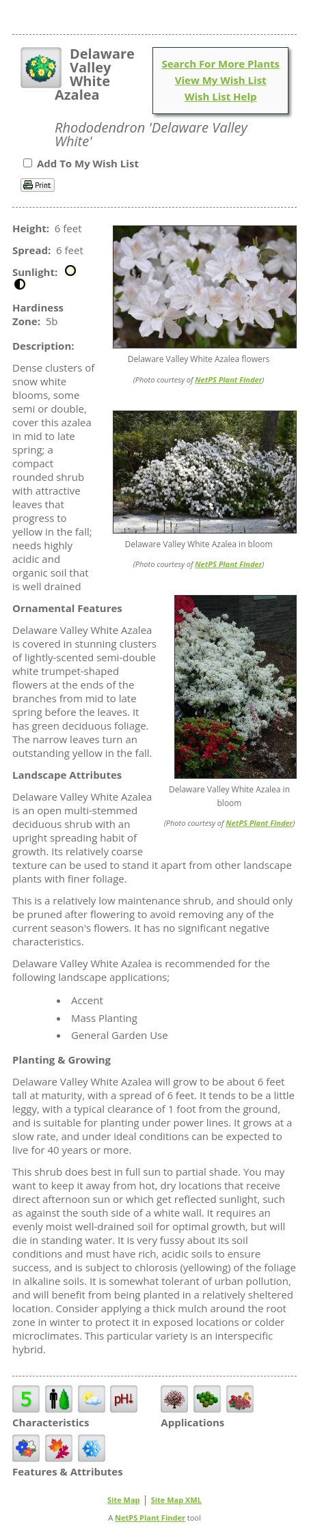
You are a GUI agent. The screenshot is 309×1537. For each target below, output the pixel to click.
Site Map (123, 1500)
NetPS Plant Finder (228, 379)
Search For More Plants (220, 63)
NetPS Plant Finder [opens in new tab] (150, 1517)
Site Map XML (176, 1500)
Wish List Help (221, 96)
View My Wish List (221, 80)
